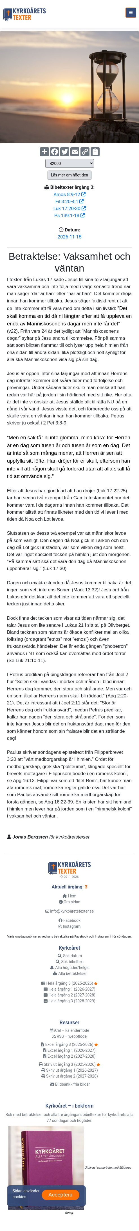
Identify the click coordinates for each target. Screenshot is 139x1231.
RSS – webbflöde (69, 1036)
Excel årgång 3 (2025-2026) (67, 1044)
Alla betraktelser (69, 973)
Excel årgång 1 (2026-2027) (69, 1050)
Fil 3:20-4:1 (69, 201)
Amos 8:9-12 (69, 194)
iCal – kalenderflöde (69, 1030)
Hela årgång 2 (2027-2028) (69, 995)
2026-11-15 (70, 237)
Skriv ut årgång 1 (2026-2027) (69, 1070)
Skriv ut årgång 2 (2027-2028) (69, 1076)
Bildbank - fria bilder (69, 1084)
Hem (69, 896)
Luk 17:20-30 (69, 208)
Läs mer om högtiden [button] (69, 175)
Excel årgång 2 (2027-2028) (69, 1056)
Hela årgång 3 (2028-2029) (69, 1001)
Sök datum (69, 956)
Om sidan (69, 902)
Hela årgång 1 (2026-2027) (69, 989)
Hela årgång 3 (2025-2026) (67, 983)
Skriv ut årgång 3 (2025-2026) (67, 1064)
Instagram (70, 926)
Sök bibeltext (69, 961)
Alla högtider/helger (69, 967)
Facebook (69, 920)
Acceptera (60, 1194)
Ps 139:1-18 (69, 215)
